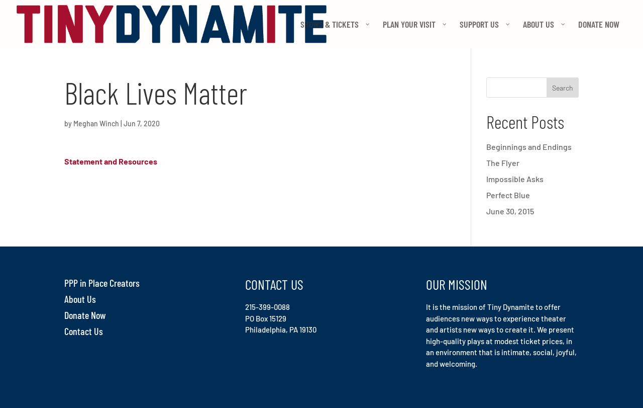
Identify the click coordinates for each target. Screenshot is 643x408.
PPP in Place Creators (102, 283)
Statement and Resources (110, 161)
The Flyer (502, 163)
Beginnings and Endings (529, 146)
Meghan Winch (96, 123)
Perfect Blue (508, 195)
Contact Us (83, 331)
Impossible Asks (515, 179)
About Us (80, 299)
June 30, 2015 (510, 211)
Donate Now (85, 315)
